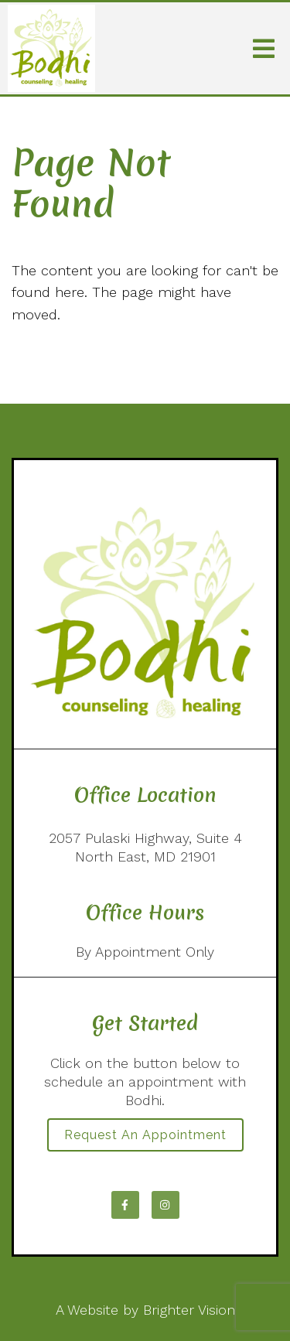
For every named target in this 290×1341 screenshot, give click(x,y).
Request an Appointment (145, 1135)
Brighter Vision (189, 1310)
